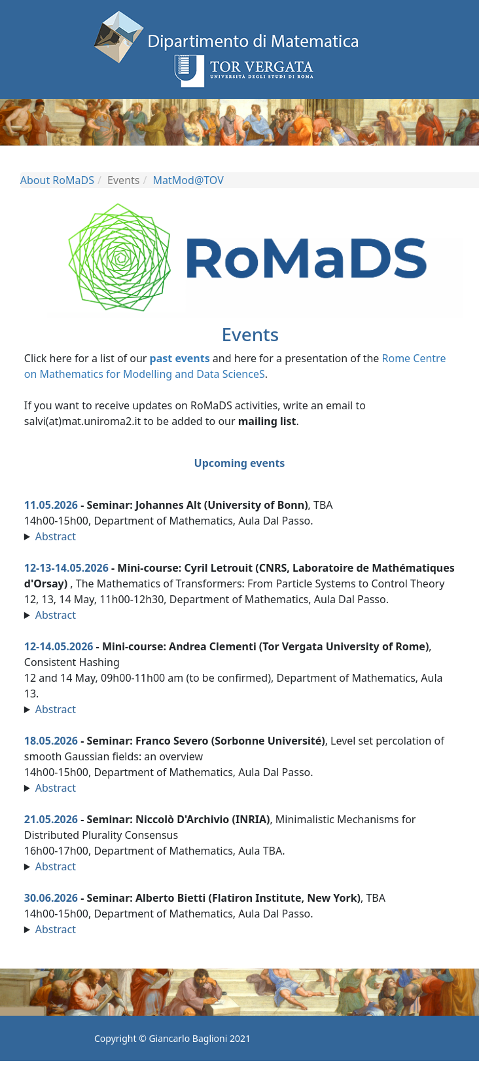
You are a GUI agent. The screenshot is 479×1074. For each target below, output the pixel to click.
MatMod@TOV (188, 180)
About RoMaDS (57, 180)
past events (180, 358)
